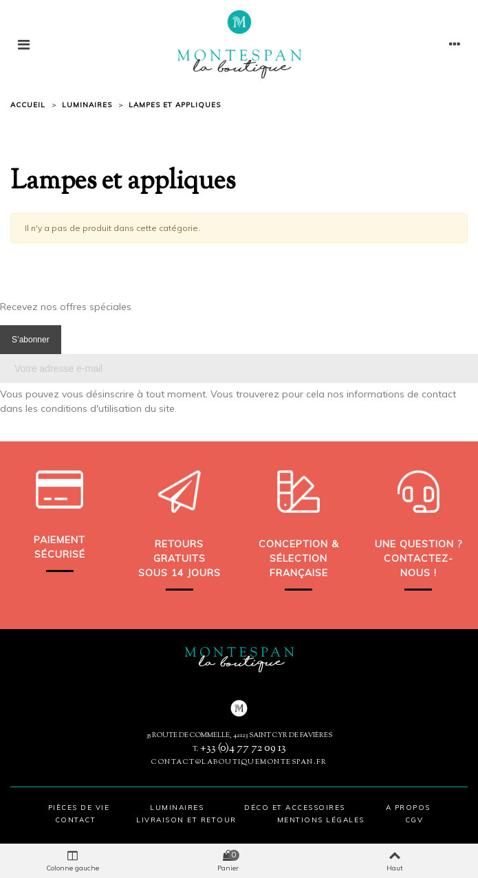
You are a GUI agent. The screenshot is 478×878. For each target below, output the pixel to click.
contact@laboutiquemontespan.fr (239, 762)
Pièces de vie (79, 807)
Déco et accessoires (294, 807)
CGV (414, 819)
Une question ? (418, 544)
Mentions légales (321, 819)
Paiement (59, 540)
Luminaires (177, 807)
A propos (408, 807)
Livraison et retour (186, 819)
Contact (75, 819)
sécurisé (59, 554)
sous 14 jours (179, 573)
